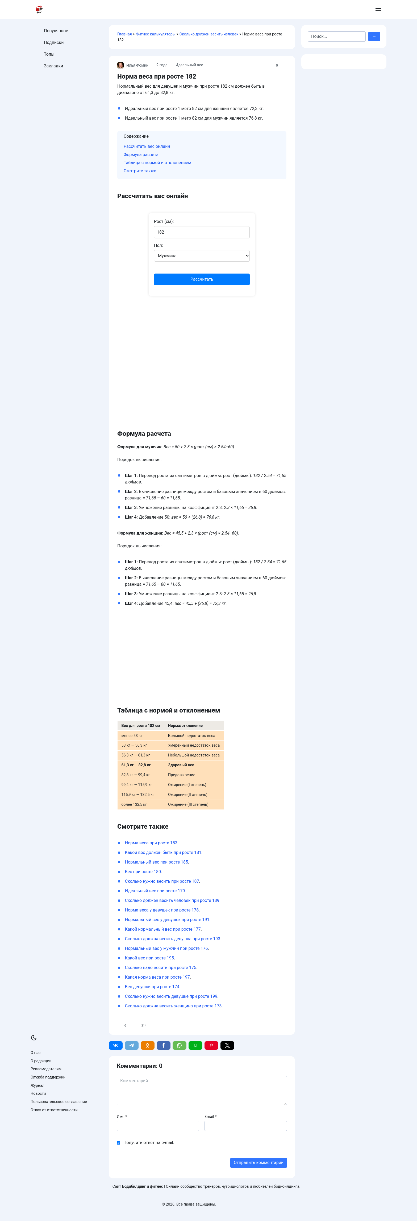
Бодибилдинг (256, 10)
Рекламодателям (46, 1069)
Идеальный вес (190, 65)
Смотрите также (140, 170)
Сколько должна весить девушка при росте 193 (172, 938)
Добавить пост (352, 9)
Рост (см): (164, 221)
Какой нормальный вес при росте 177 (163, 929)
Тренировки (190, 10)
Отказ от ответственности (54, 1110)
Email (210, 1116)
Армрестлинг (294, 10)
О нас (35, 1053)
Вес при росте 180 (143, 871)
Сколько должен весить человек (209, 34)
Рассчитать (201, 279)
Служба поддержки (48, 1077)
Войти (376, 9)
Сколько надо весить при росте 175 (160, 967)
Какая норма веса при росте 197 (157, 977)
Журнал (37, 1085)
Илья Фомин (133, 65)
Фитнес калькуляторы (156, 34)
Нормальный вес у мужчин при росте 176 (166, 948)
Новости (38, 1093)
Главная (124, 34)
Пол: (158, 245)
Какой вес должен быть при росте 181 (163, 852)
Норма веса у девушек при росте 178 (162, 910)
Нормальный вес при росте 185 (156, 862)
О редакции (41, 1061)
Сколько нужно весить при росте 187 (162, 881)
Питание (223, 10)
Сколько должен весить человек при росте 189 (172, 900)
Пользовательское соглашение (59, 1102)
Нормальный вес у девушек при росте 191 (167, 919)
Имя (122, 1116)
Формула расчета (141, 154)
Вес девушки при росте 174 (152, 986)
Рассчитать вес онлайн (147, 146)
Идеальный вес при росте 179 (155, 890)
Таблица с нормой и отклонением (157, 162)
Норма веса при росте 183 (151, 842)
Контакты (325, 9)
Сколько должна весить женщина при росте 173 (173, 1005)
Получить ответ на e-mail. (148, 1142)
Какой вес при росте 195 (149, 957)
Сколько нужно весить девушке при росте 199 (171, 996)
